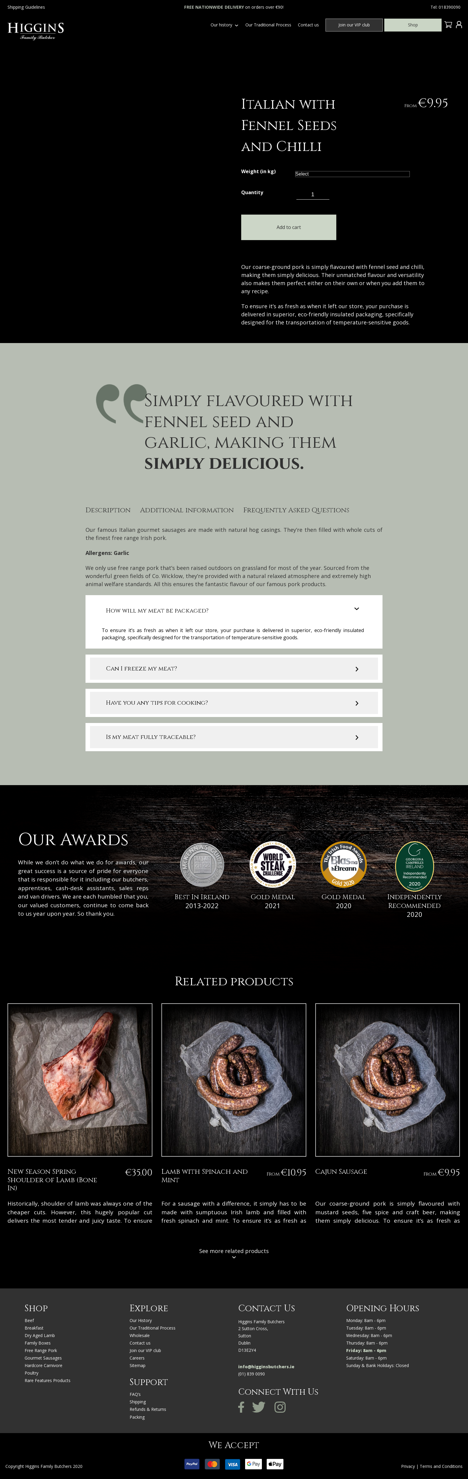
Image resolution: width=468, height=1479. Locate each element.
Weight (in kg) (258, 172)
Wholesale (140, 1336)
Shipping (138, 1402)
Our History (141, 1321)
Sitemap (138, 1366)
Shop (413, 25)
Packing (137, 1417)
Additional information (187, 511)
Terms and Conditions (441, 1466)
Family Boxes (38, 1343)
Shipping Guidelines (26, 7)
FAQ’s (135, 1394)
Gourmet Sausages (43, 1358)
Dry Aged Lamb (40, 1336)
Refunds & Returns (148, 1410)
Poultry (31, 1373)
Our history (221, 25)
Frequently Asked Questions (296, 511)
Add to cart (286, 227)
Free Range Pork (41, 1351)
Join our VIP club (354, 25)
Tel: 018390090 (445, 7)
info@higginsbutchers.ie (266, 1367)
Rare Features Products (47, 1381)
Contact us (308, 25)
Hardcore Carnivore (43, 1366)
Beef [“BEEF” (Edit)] (29, 1321)
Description (108, 511)
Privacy (408, 1466)
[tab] (108, 512)
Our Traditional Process (268, 25)
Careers (137, 1358)
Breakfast (34, 1328)
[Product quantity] (312, 194)
